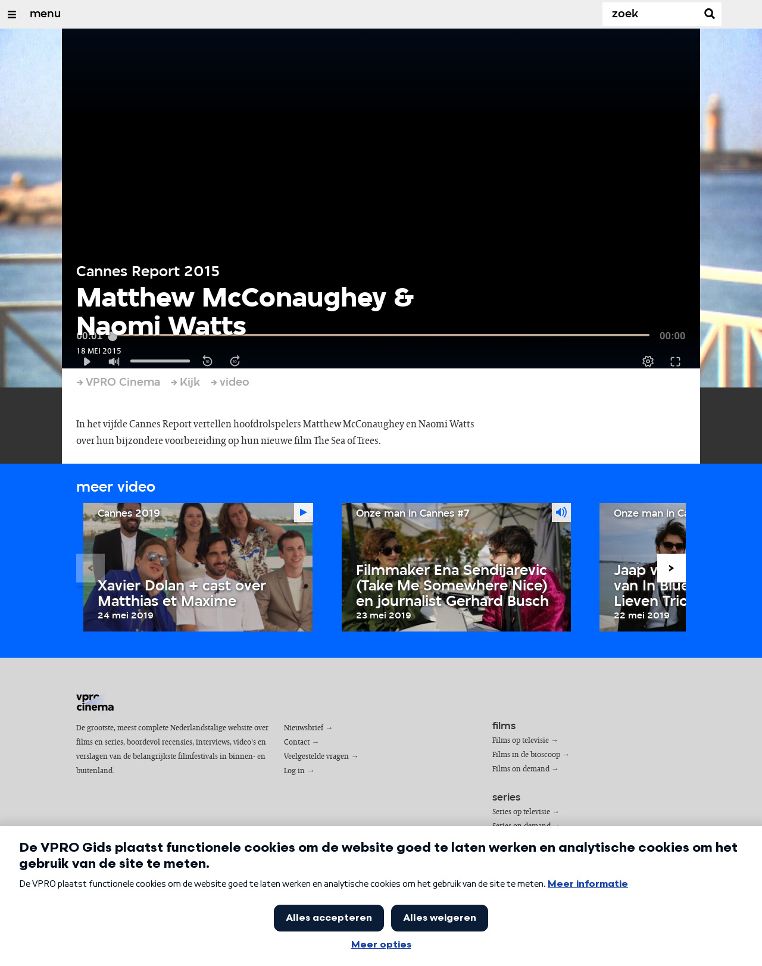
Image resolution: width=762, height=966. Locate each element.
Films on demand (520, 769)
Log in (294, 771)
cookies (98, 931)
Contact (297, 742)
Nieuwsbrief (303, 728)
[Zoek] (652, 14)
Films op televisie (520, 741)
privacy (130, 931)
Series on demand (521, 826)
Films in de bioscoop (526, 755)
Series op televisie (521, 812)
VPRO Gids (102, 914)
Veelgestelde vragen (316, 757)
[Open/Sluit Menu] (12, 14)
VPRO (133, 914)
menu (45, 14)
